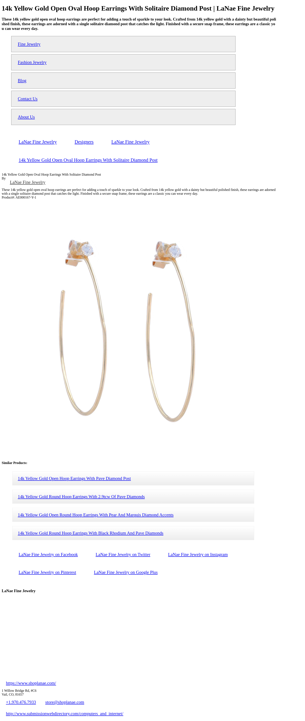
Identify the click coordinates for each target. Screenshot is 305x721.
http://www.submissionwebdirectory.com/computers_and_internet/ (64, 713)
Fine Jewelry (29, 44)
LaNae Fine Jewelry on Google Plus (126, 572)
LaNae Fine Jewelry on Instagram (198, 554)
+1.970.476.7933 (21, 702)
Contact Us (27, 98)
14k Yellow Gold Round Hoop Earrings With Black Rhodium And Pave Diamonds (90, 533)
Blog (22, 80)
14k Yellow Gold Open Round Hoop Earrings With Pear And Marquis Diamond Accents (95, 514)
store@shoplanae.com (64, 702)
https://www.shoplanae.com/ (31, 683)
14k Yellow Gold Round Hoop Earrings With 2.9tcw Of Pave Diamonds (81, 496)
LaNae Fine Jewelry (27, 182)
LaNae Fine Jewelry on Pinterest (47, 572)
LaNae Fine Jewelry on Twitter (123, 554)
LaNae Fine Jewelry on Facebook (48, 554)
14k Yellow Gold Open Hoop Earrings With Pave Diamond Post (74, 478)
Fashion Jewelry (32, 62)
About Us (26, 116)
